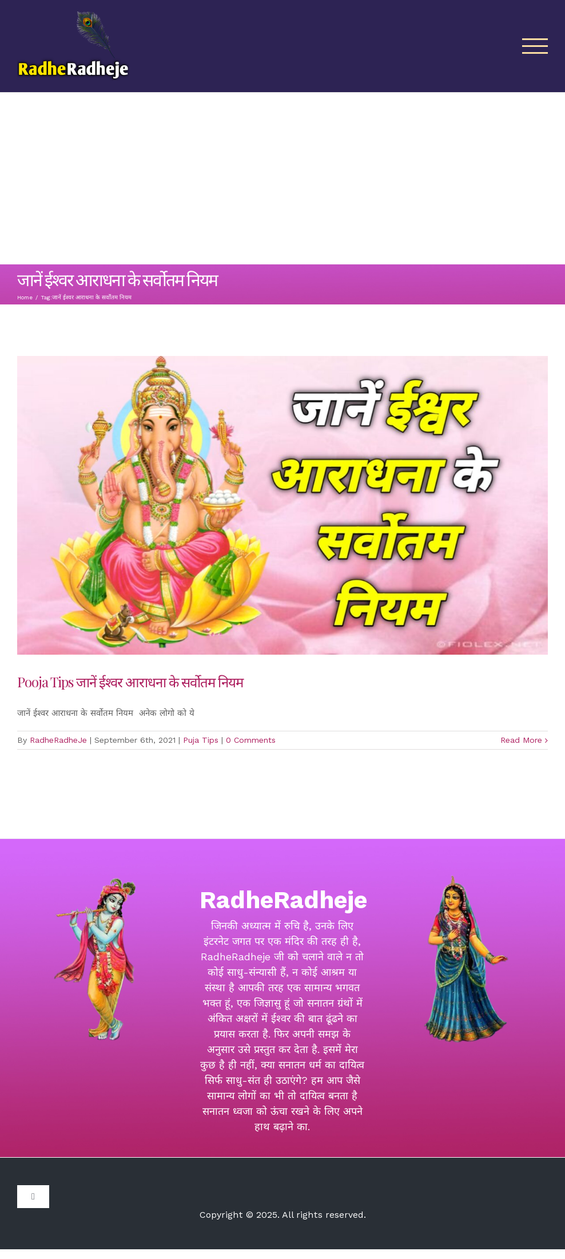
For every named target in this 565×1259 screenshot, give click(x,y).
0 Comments (251, 740)
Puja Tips (200, 740)
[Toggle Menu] (535, 46)
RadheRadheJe (58, 740)
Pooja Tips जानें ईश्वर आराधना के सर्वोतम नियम (130, 681)
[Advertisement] (282, 178)
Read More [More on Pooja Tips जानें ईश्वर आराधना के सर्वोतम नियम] (521, 740)
